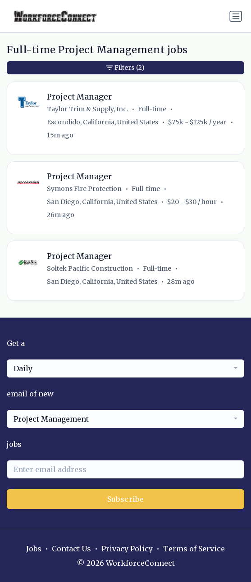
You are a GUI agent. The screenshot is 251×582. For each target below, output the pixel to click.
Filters (125, 68)
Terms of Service (194, 548)
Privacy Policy (127, 548)
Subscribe (125, 499)
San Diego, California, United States (102, 202)
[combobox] (125, 368)
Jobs (33, 548)
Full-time (152, 109)
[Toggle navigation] (235, 16)
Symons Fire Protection (84, 189)
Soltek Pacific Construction (90, 268)
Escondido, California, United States (102, 122)
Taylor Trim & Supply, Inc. (87, 109)
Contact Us (71, 548)
